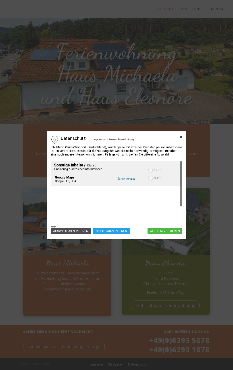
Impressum (100, 159)
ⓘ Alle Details (126, 199)
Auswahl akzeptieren (70, 210)
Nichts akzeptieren (111, 210)
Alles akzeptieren (165, 210)
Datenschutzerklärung (121, 159)
